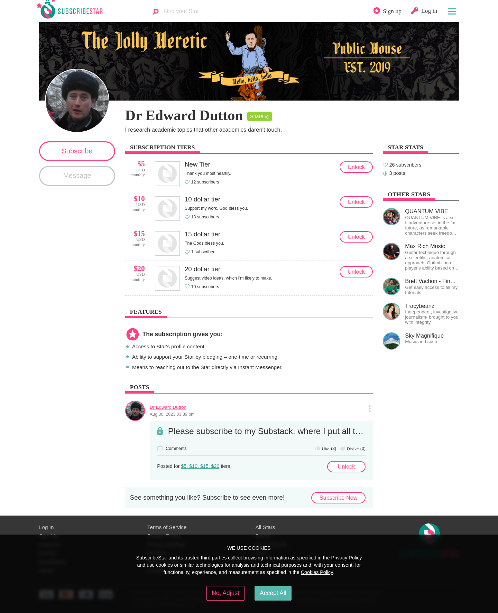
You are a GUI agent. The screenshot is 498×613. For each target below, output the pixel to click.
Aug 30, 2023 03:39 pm (172, 414)
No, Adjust (225, 593)
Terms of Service (167, 527)
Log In (46, 527)
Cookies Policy (317, 572)
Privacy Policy (346, 557)
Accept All (273, 593)
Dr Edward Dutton (168, 407)
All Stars (265, 527)
